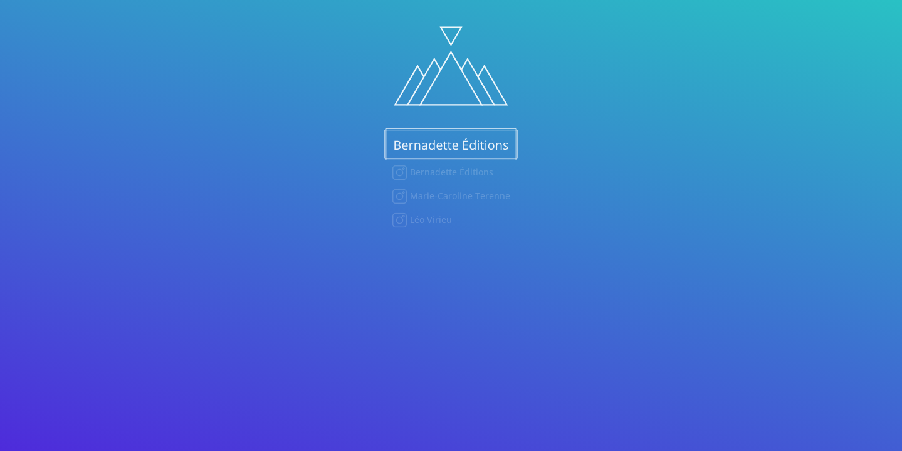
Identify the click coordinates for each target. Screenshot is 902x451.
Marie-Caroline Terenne (458, 196)
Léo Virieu (429, 220)
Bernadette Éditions (450, 172)
